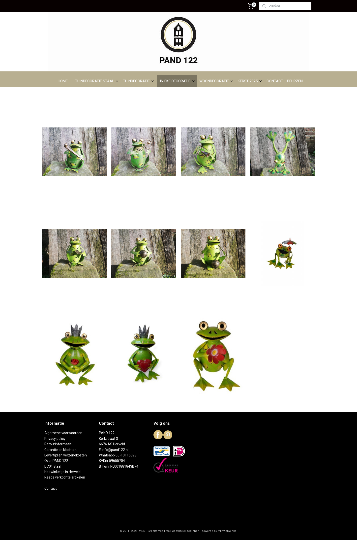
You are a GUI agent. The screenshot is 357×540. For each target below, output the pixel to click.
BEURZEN (295, 81)
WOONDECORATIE (216, 81)
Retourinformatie (58, 444)
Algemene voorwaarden (63, 433)
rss (168, 531)
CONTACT (275, 81)
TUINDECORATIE (139, 81)
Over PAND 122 (56, 461)
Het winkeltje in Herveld (62, 472)
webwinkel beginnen (185, 531)
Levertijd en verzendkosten (65, 455)
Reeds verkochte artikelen (64, 477)
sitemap (158, 531)
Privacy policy (54, 439)
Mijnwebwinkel (227, 531)
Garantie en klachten (60, 450)
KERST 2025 (250, 81)
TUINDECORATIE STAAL (97, 81)
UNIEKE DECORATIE (177, 81)
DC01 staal (52, 466)
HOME (63, 81)
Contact (50, 488)
